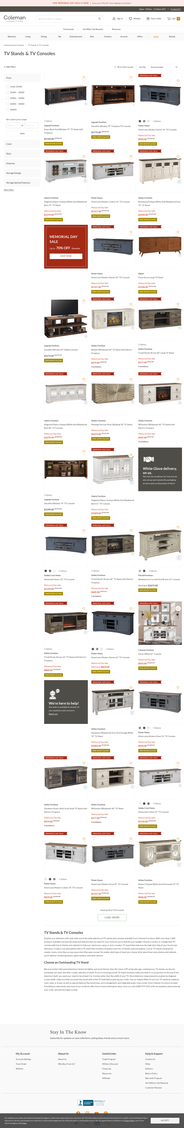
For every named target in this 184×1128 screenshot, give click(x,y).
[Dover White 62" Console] (160, 650)
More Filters (9, 190)
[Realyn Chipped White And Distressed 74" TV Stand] (160, 880)
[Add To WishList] (84, 77)
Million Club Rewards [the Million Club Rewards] (156, 1083)
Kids (92, 37)
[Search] (69, 18)
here (24, 1123)
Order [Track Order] (21, 1064)
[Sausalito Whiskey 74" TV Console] (66, 499)
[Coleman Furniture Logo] (14, 21)
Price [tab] (8, 77)
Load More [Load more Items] (112, 917)
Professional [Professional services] (68, 29)
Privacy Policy (129, 1121)
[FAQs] (147, 1064)
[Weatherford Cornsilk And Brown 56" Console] (160, 575)
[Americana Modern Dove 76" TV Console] (160, 732)
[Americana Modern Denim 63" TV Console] (113, 653)
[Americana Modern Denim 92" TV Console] (113, 273)
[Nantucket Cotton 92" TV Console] (160, 808)
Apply (22, 133)
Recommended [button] (157, 67)
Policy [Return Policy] (151, 1073)
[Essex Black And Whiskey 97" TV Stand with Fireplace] (66, 125)
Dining (44, 37)
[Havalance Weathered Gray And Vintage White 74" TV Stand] (113, 729)
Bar (59, 37)
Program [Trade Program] (109, 1059)
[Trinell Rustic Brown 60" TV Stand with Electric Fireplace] (113, 575)
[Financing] (106, 1068)
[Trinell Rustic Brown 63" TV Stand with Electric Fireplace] (66, 653)
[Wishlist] (19, 1068)
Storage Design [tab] (13, 173)
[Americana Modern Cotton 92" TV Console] (113, 197)
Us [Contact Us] (150, 1059)
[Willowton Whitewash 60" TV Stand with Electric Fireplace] (160, 420)
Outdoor (108, 37)
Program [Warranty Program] (153, 1078)
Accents (124, 37)
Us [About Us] (62, 1059)
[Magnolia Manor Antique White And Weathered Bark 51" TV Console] (113, 496)
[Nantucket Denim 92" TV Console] (66, 575)
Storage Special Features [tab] (18, 182)
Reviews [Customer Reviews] (153, 1087)
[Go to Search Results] (99, 19)
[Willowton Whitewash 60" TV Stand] (113, 804)
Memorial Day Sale (146, 135)
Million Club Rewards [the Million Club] (93, 29)
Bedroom (12, 37)
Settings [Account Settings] (23, 1059)
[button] (117, 19)
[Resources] (106, 1073)
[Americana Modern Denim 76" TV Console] (160, 125)
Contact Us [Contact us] (176, 9)
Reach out (53, 714)
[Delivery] (149, 1068)
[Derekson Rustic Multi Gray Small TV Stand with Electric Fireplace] (66, 804)
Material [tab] (10, 163)
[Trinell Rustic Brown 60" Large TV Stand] (160, 349)
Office (140, 37)
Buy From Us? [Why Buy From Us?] (66, 1064)
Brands (172, 37)
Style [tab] (8, 153)
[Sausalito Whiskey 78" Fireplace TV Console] (113, 122)
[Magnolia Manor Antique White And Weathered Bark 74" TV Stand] (66, 197)
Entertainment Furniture (14, 45)
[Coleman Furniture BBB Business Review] (92, 1105)
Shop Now (66, 256)
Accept (165, 1121)
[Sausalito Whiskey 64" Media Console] (66, 345)
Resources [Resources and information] (116, 29)
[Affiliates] (106, 1078)
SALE (156, 37)
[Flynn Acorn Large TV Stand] (160, 273)
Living (27, 37)
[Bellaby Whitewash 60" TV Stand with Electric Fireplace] (113, 345)
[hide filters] (11, 67)
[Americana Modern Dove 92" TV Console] (113, 880)
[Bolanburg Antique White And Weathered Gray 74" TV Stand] (160, 197)
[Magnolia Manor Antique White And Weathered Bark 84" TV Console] (66, 420)
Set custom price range (16, 119)
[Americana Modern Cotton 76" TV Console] (66, 883)
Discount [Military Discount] (110, 1064)
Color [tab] (9, 143)
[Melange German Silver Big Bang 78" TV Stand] (113, 420)
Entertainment (76, 37)
